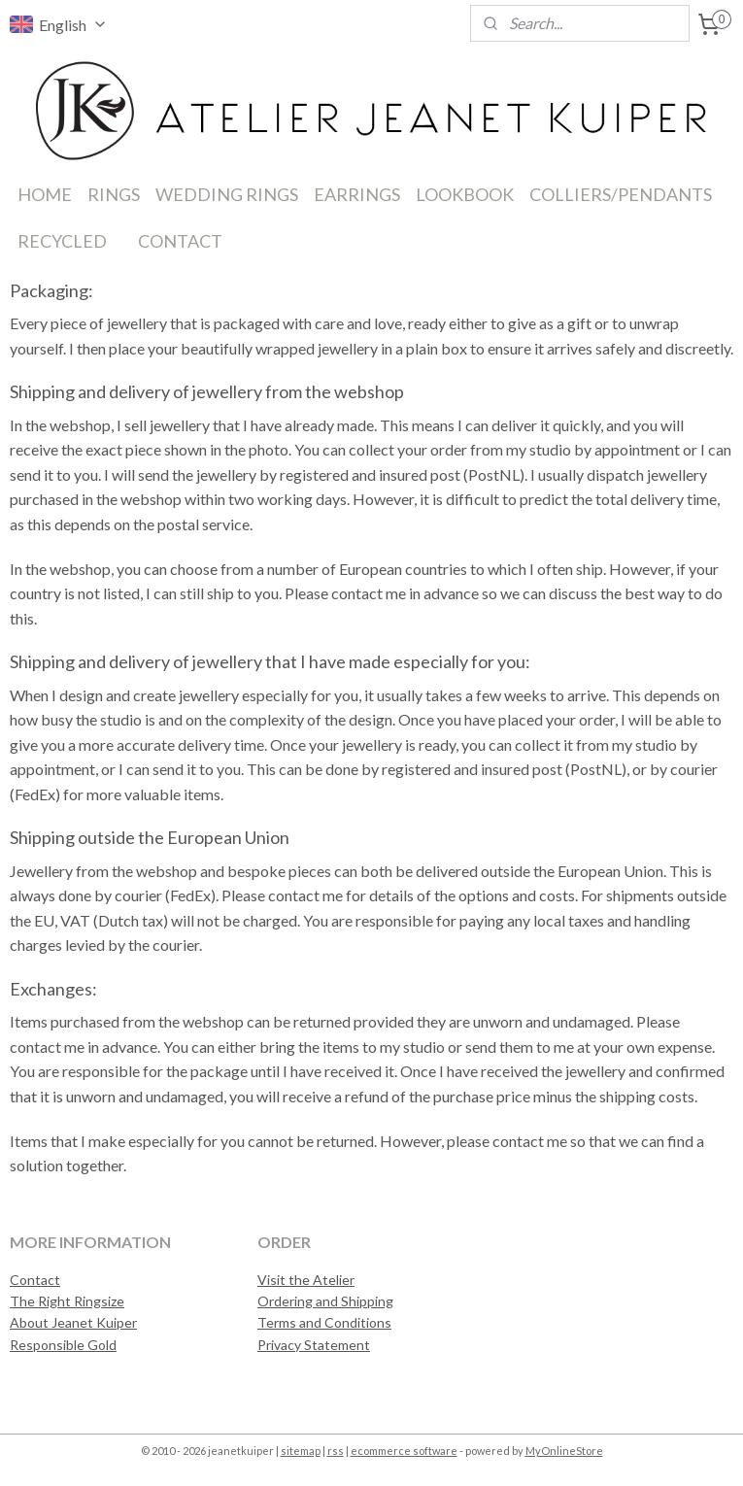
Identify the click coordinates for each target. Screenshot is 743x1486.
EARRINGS (357, 194)
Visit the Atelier (306, 1279)
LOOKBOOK (465, 194)
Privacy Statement (313, 1344)
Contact (35, 1279)
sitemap (301, 1450)
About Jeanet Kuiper (73, 1322)
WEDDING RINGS (226, 194)
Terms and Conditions (324, 1322)
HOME (44, 194)
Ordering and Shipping (325, 1301)
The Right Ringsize (67, 1301)
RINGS (113, 194)
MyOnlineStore (564, 1450)
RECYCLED (62, 241)
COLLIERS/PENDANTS (620, 194)
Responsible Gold (63, 1344)
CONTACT (180, 241)
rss (335, 1450)
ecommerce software (404, 1450)
